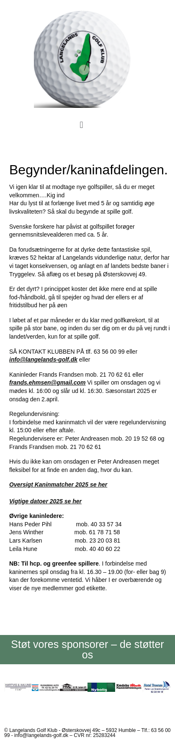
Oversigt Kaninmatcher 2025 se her (58, 484)
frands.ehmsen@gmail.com (47, 382)
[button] (81, 125)
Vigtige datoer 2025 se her (45, 501)
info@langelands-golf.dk (43, 359)
